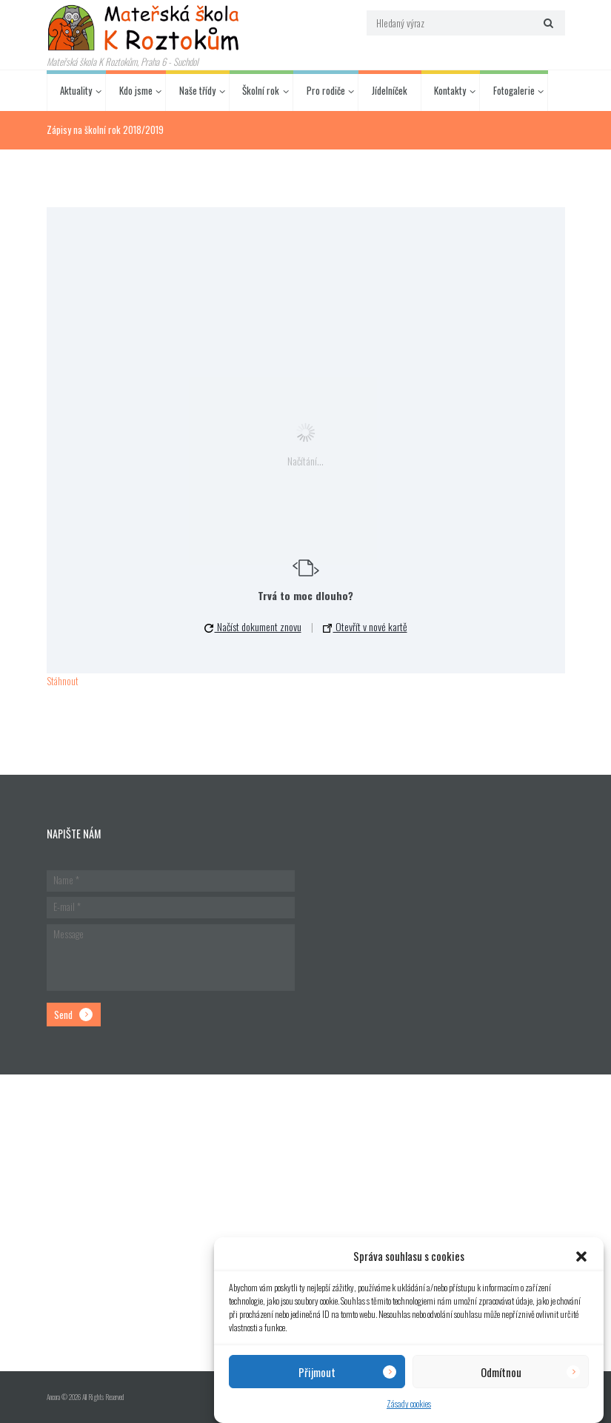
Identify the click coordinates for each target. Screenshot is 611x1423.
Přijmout (316, 1372)
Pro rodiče (326, 90)
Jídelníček (389, 90)
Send (63, 1014)
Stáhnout (63, 680)
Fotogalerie (514, 90)
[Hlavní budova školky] (305, 1223)
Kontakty (450, 90)
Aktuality (76, 90)
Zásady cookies (409, 1403)
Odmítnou (501, 1372)
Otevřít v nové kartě (365, 626)
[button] (581, 1256)
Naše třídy (197, 90)
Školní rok (260, 90)
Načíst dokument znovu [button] (252, 626)
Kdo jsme (136, 90)
